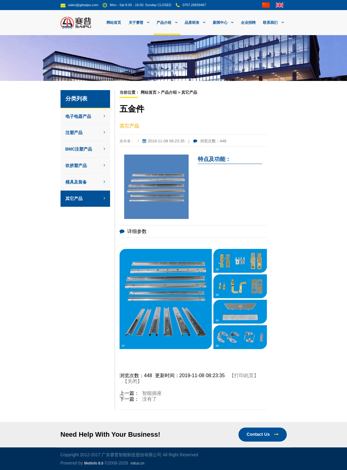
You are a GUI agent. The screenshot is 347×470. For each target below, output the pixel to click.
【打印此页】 (244, 375)
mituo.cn (137, 463)
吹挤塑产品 (85, 165)
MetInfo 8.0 (93, 463)
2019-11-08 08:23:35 (163, 141)
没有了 (149, 399)
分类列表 (76, 99)
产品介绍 (169, 92)
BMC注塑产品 (85, 149)
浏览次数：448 (209, 141)
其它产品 (85, 198)
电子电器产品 (85, 116)
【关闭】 (132, 381)
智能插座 (152, 393)
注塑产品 (85, 132)
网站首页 (113, 22)
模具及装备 (85, 182)
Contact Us (263, 434)
